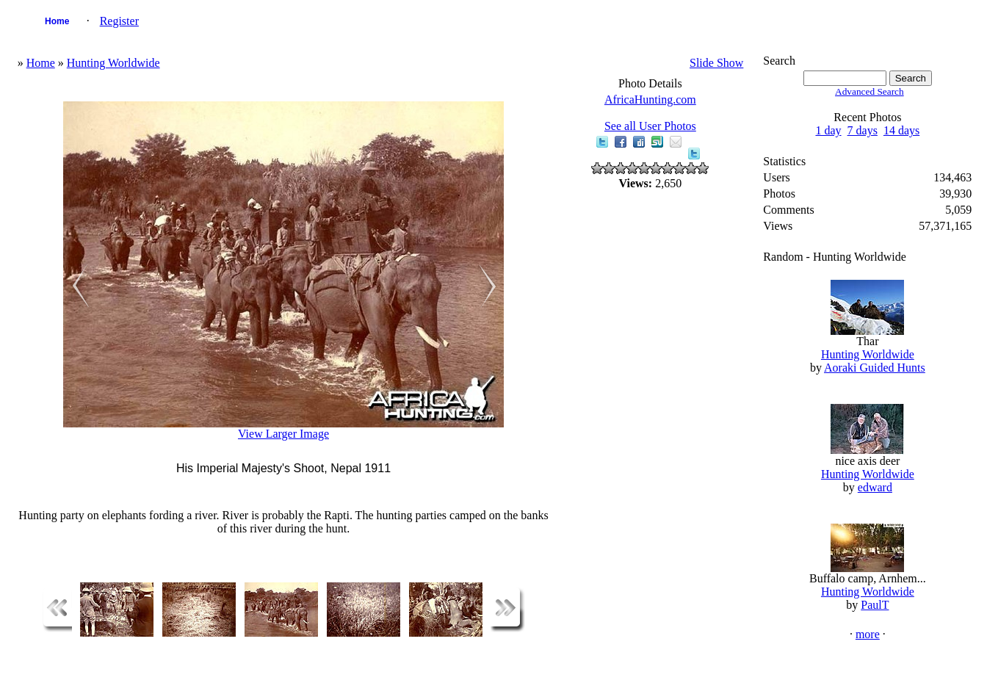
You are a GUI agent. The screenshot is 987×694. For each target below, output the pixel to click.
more (868, 634)
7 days (862, 130)
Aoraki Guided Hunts (874, 367)
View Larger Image (283, 433)
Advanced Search (869, 91)
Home (57, 21)
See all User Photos (650, 126)
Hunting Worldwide (113, 63)
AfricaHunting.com (650, 99)
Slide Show (716, 63)
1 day (828, 130)
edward (875, 487)
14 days (901, 130)
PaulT (875, 605)
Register (119, 21)
